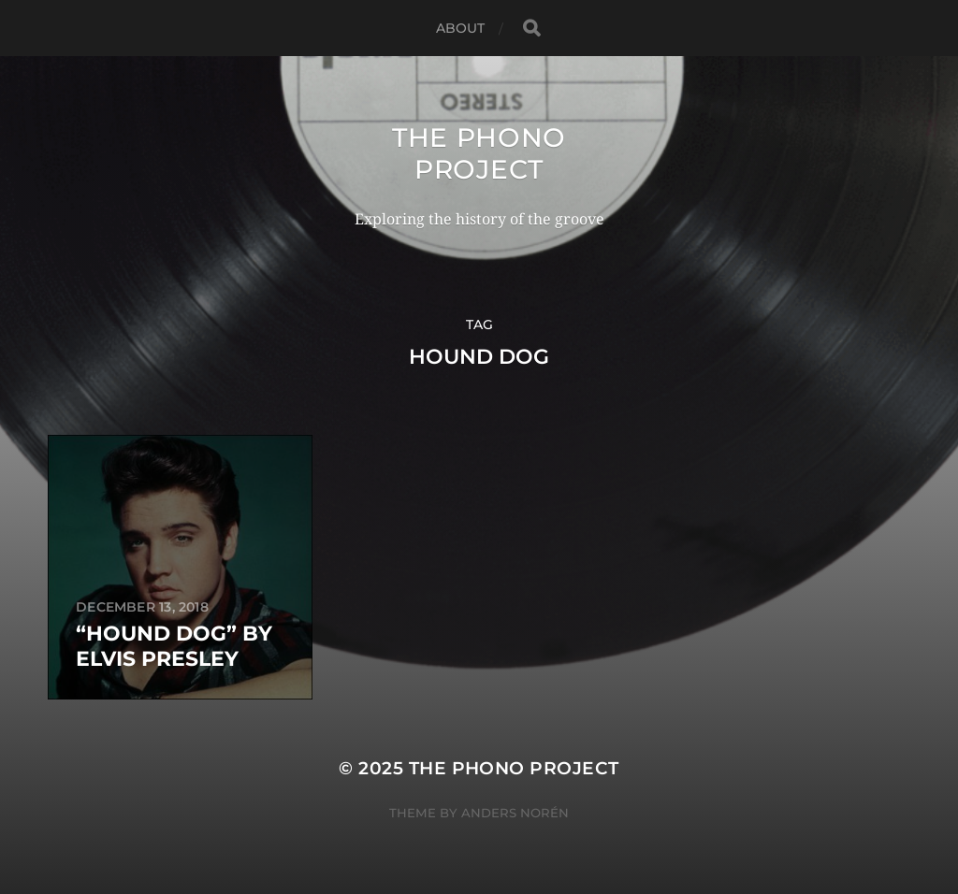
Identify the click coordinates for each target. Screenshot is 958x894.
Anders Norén (515, 812)
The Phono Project (479, 153)
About (461, 28)
